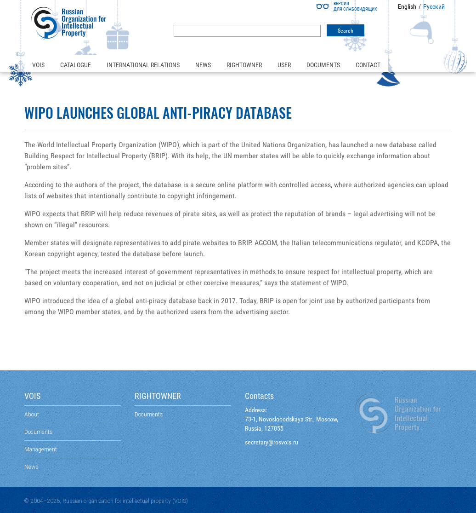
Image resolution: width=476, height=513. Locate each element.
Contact (368, 65)
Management (40, 449)
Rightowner (244, 65)
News (203, 65)
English (407, 6)
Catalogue (75, 65)
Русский (434, 6)
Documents (323, 65)
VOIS (38, 65)
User (284, 65)
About (31, 414)
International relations (143, 65)
